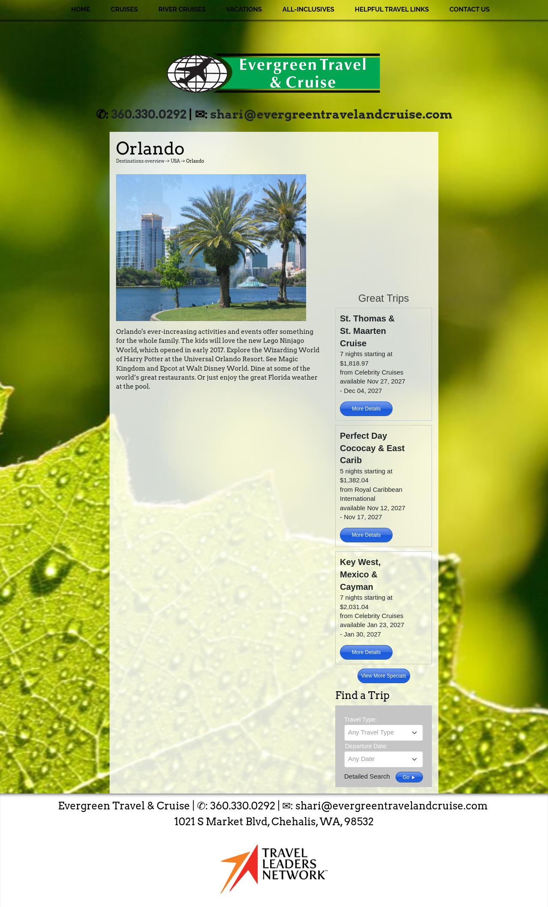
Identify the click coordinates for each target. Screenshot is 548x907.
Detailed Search (367, 776)
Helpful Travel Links (392, 9)
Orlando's (131, 332)
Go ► (409, 777)
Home (80, 9)
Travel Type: (360, 719)
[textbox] (384, 732)
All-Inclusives (308, 9)
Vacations (244, 9)
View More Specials (383, 676)
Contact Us (470, 9)
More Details (366, 409)
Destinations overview (140, 161)
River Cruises (182, 9)
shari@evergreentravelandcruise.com (331, 114)
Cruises (124, 9)
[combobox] (383, 733)
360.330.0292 (149, 114)
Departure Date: (366, 746)
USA (175, 161)
